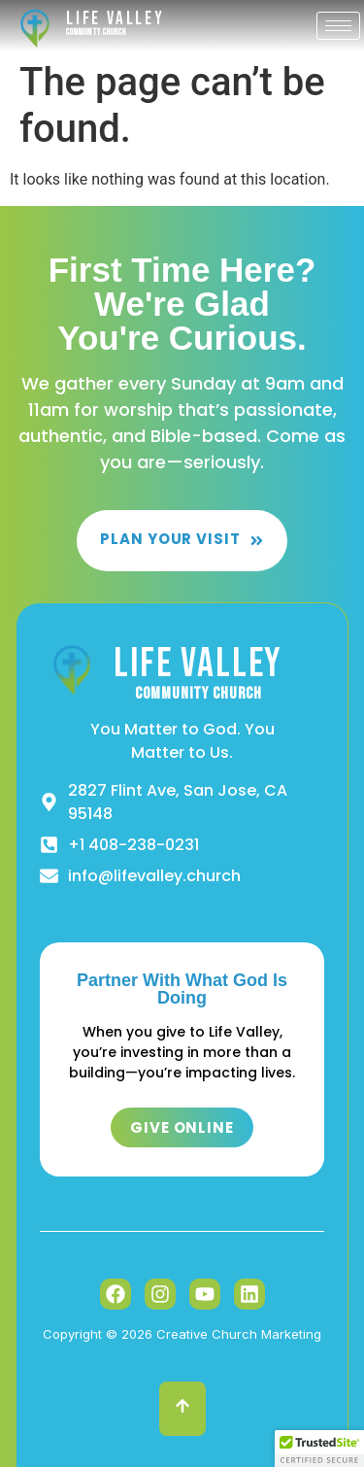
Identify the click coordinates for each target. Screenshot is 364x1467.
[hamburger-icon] (338, 26)
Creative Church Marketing (238, 1334)
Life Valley (115, 19)
